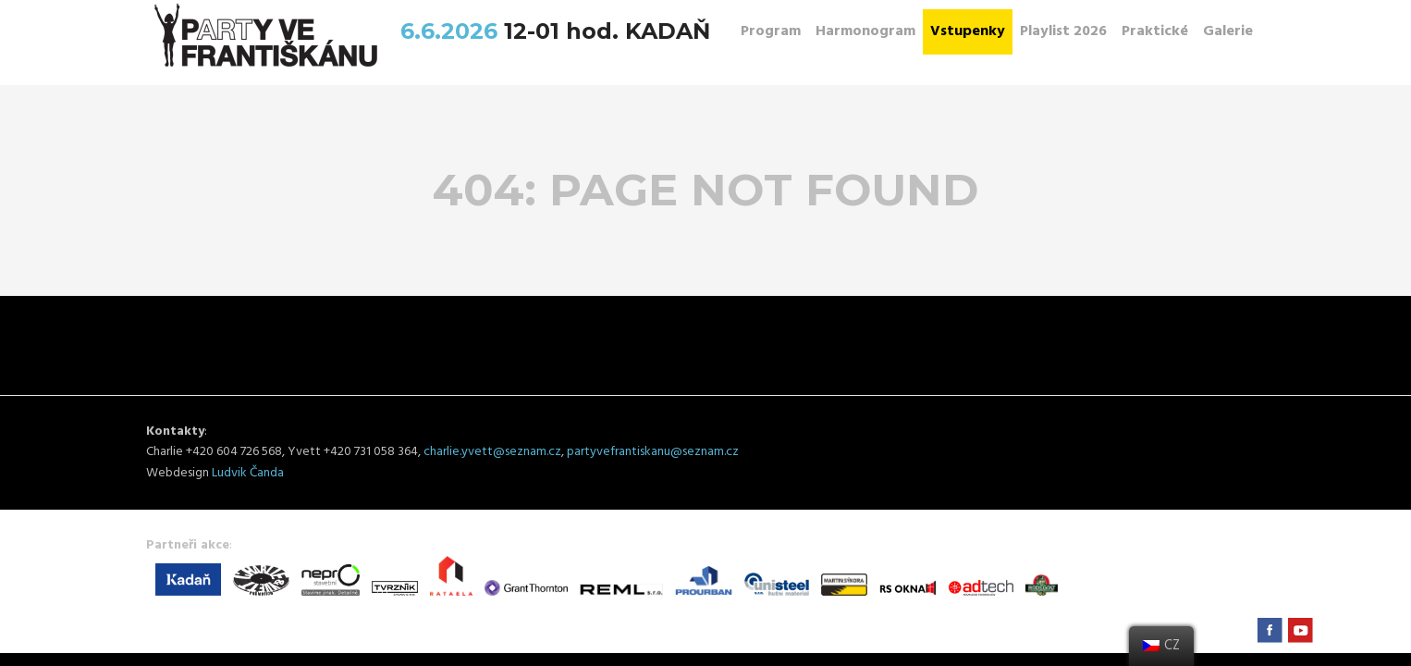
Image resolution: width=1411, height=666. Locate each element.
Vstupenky (967, 31)
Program (771, 31)
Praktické (1155, 31)
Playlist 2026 (1063, 31)
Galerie (1228, 31)
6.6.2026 (452, 31)
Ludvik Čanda (248, 473)
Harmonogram (865, 31)
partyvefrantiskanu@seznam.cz (653, 451)
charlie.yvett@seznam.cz (492, 451)
